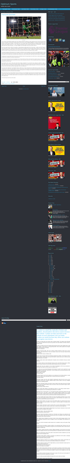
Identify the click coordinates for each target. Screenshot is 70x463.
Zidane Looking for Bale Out (52, 74)
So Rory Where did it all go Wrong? (53, 76)
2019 (50, 256)
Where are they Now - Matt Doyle (58, 220)
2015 (50, 261)
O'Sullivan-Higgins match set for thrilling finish (55, 15)
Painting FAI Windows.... (52, 71)
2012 (50, 282)
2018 (50, 257)
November (52, 265)
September (52, 268)
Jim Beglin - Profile (43, 9)
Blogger (49, 460)
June (51, 272)
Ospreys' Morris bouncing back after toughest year (56, 13)
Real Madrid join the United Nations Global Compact (56, 192)
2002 (50, 292)
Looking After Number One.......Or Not (54, 73)
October (51, 267)
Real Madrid (12, 83)
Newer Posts (4, 86)
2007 (50, 289)
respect (61, 249)
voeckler (49, 249)
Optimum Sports (8, 4)
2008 (50, 288)
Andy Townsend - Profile (16, 9)
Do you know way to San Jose (54, 46)
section (54, 248)
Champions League (7, 83)
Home (24, 86)
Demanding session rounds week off (54, 185)
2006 (50, 290)
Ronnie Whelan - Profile (34, 9)
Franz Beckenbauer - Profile (52, 9)
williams (57, 249)
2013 (50, 264)
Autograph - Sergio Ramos (57, 204)
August (51, 269)
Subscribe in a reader (52, 198)
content (49, 248)
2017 (50, 259)
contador (52, 249)
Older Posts (43, 86)
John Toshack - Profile (25, 9)
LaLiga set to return (51, 184)
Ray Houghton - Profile (6, 9)
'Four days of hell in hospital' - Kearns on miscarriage (56, 16)
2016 (50, 260)
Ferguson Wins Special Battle (8, 14)
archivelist (60, 248)
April (51, 275)
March (51, 276)
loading (64, 249)
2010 (50, 285)
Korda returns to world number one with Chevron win (56, 18)
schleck (64, 248)
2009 (50, 286)
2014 (50, 263)
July (51, 271)
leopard (55, 249)
